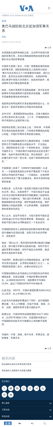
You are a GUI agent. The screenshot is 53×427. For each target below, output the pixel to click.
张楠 (4, 37)
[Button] (48, 47)
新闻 (4, 21)
